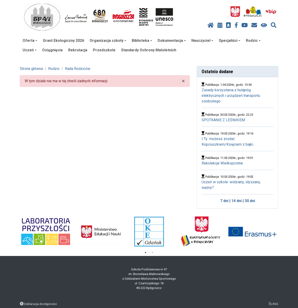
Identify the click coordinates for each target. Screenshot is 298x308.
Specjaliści (229, 40)
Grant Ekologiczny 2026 (63, 40)
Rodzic (253, 40)
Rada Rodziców (77, 68)
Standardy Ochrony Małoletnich (148, 50)
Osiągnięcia (52, 50)
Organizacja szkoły (108, 40)
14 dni (236, 201)
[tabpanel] (45, 231)
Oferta (30, 40)
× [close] (183, 81)
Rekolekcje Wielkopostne (222, 163)
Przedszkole (104, 50)
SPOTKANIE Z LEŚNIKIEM (223, 120)
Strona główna (31, 68)
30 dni (250, 201)
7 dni (224, 201)
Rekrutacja (77, 50)
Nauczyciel (202, 40)
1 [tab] (145, 252)
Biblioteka (142, 40)
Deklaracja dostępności (40, 304)
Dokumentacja (172, 40)
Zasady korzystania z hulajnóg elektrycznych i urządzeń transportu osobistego (231, 95)
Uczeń (30, 50)
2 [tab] (152, 252)
